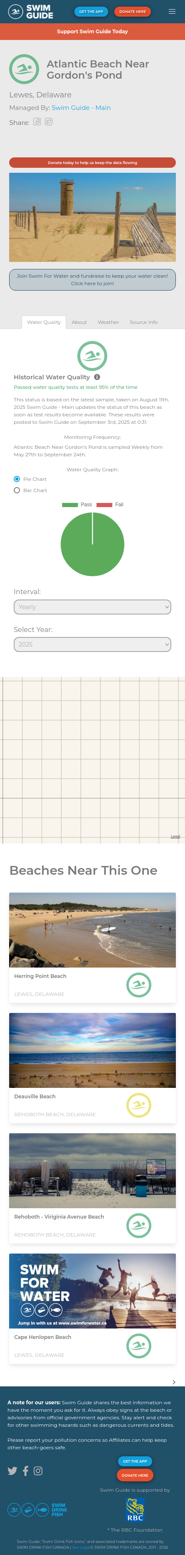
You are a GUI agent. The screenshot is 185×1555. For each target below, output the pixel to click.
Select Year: (33, 629)
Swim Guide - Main (81, 108)
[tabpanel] (92, 493)
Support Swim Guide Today (92, 31)
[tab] (44, 322)
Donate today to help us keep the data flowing (92, 162)
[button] (172, 11)
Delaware (54, 95)
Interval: (27, 591)
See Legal (81, 1547)
